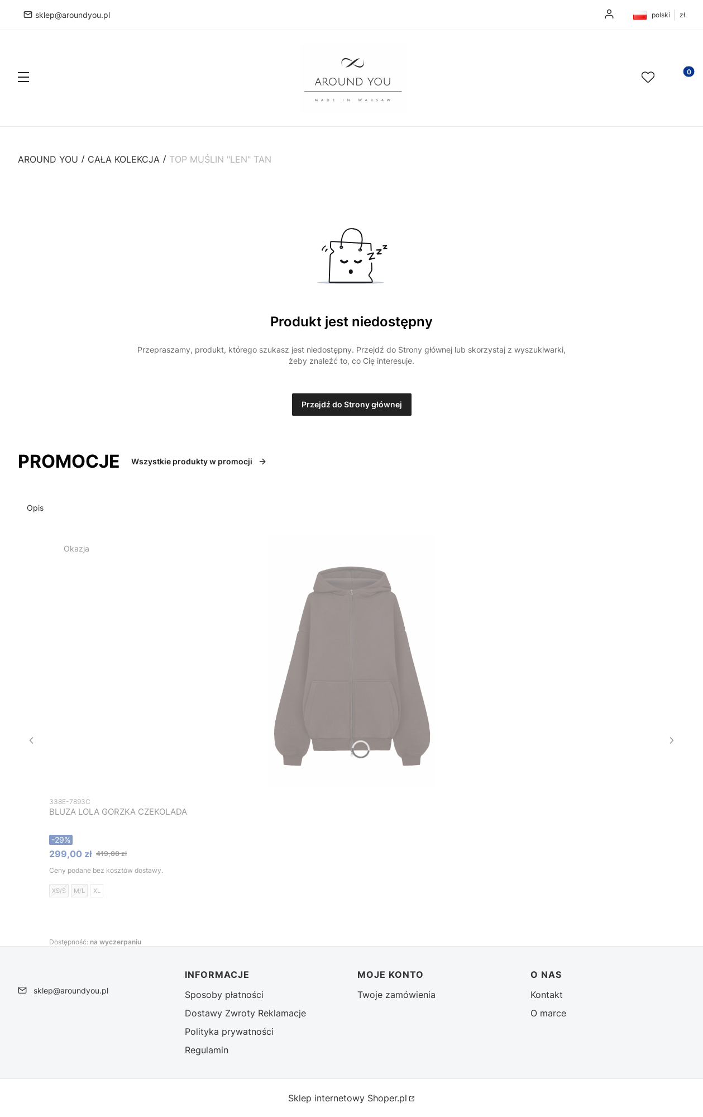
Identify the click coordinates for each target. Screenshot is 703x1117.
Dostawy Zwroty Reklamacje (245, 1013)
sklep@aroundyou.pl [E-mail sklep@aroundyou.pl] (72, 15)
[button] (23, 78)
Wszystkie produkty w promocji (199, 461)
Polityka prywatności (229, 1031)
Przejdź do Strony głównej (352, 404)
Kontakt (546, 994)
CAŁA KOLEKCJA (124, 159)
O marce (548, 1013)
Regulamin (206, 1050)
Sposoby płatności (224, 994)
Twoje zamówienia (396, 994)
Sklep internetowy (347, 1098)
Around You (48, 159)
